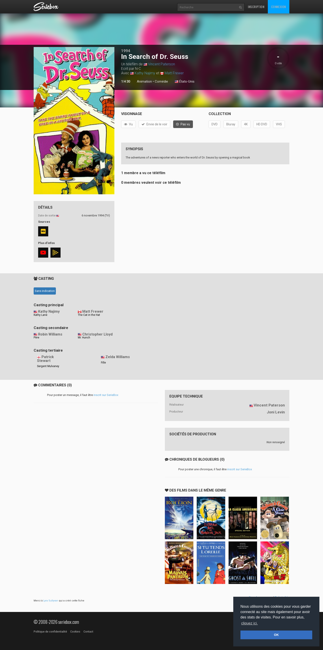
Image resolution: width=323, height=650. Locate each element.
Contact (88, 631)
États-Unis (184, 81)
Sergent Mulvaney (48, 366)
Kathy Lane (40, 314)
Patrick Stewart (45, 359)
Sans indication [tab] (45, 291)
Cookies (75, 631)
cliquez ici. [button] (249, 623)
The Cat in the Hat (89, 314)
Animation (144, 81)
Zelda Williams (117, 357)
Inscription (256, 6)
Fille (103, 362)
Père (36, 337)
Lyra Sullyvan (50, 600)
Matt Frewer (174, 73)
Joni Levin (276, 412)
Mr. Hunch (84, 337)
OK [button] (276, 635)
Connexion (278, 6)
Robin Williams (50, 334)
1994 (125, 50)
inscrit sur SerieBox (106, 395)
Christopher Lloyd (97, 334)
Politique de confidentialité (50, 631)
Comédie (161, 81)
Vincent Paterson (161, 64)
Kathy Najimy (145, 73)
